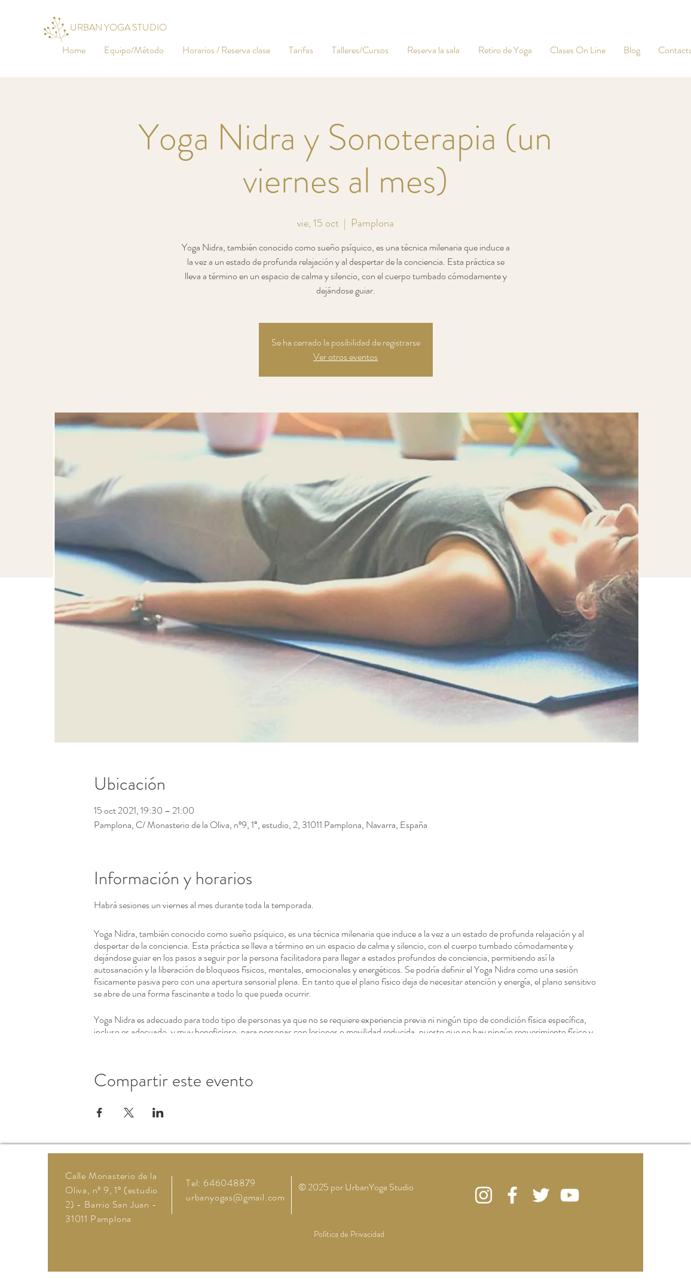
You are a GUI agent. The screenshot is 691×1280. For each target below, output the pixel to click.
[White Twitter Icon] (541, 1195)
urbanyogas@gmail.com (235, 1197)
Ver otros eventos (345, 356)
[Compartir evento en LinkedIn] (158, 1112)
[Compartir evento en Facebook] (99, 1112)
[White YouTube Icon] (569, 1195)
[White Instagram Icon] (483, 1195)
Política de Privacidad (349, 1234)
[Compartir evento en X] (128, 1112)
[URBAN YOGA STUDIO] (118, 28)
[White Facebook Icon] (512, 1195)
